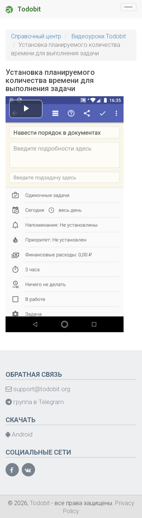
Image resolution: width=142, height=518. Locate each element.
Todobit (23, 9)
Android (19, 434)
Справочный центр (36, 36)
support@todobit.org (38, 389)
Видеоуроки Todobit (99, 36)
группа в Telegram (35, 402)
